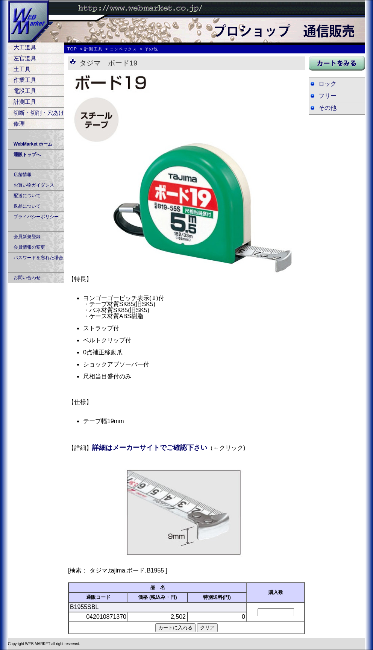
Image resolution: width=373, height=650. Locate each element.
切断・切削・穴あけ (39, 112)
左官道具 (25, 58)
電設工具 (25, 91)
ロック (327, 83)
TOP (72, 49)
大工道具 (25, 47)
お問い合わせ (27, 277)
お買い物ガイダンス (34, 185)
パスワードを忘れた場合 (38, 257)
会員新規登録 (27, 236)
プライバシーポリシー (36, 216)
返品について (27, 206)
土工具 (22, 69)
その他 (327, 108)
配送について (27, 195)
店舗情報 (23, 174)
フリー (327, 96)
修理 (19, 123)
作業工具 (25, 80)
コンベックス (123, 49)
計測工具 (25, 102)
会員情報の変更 (29, 247)
